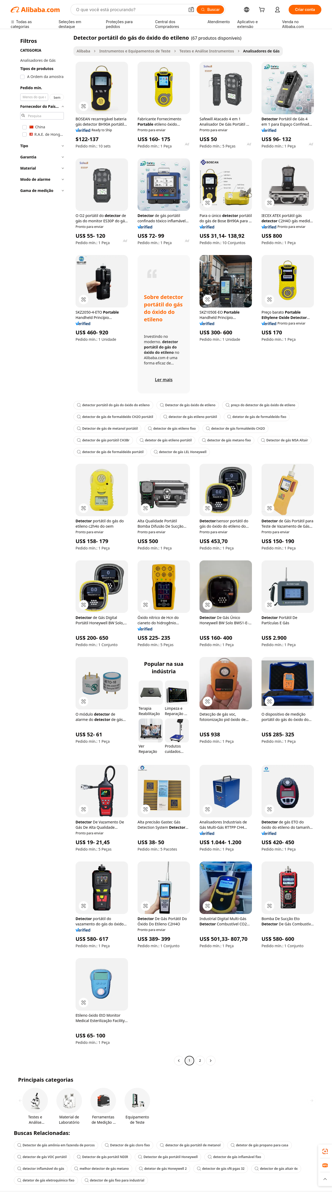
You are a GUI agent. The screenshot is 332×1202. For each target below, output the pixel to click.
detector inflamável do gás (40, 1168)
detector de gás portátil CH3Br (103, 440)
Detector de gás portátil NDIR (102, 1157)
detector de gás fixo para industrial (114, 1180)
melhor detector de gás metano (101, 1168)
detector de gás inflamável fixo (234, 1157)
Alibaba (83, 51)
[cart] (263, 10)
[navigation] (40, 550)
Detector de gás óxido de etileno (187, 405)
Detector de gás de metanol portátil (107, 428)
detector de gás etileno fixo (172, 428)
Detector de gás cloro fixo (127, 1145)
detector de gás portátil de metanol (190, 1145)
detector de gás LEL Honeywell (180, 452)
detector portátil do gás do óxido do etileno (113, 405)
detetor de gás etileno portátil (166, 440)
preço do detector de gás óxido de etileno (260, 405)
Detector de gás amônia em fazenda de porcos (56, 1145)
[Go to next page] (210, 1060)
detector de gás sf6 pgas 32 (220, 1168)
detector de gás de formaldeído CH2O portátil (115, 417)
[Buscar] (210, 9)
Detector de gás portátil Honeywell (168, 1157)
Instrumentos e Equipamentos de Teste (134, 51)
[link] (325, 1151)
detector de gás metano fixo (226, 440)
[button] (191, 9)
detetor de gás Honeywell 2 (163, 1168)
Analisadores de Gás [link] (261, 51)
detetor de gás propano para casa (259, 1145)
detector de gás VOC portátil (42, 1157)
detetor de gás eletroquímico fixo (45, 1180)
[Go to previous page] (179, 1060)
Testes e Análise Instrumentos (207, 51)
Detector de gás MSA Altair (284, 440)
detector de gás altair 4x (276, 1168)
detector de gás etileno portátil (190, 417)
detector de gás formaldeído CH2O (235, 428)
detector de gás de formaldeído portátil (110, 452)
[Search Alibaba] (130, 10)
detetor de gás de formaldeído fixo (257, 417)
